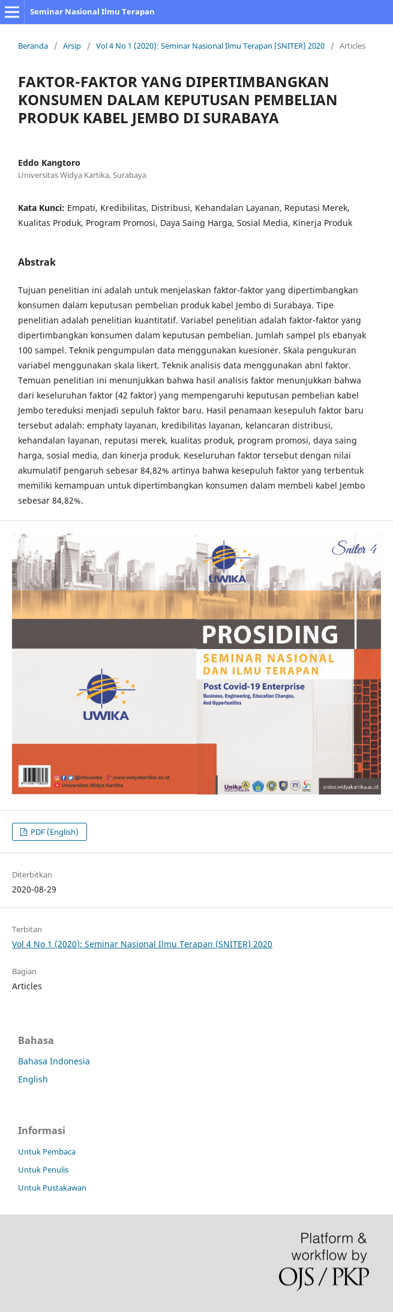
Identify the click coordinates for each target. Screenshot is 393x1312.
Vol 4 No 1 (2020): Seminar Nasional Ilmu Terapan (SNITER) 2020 (210, 45)
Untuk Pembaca (47, 1151)
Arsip (72, 45)
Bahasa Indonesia (54, 1061)
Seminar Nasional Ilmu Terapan (92, 11)
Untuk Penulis (43, 1169)
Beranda (33, 45)
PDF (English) (54, 831)
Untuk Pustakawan (52, 1187)
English (33, 1079)
